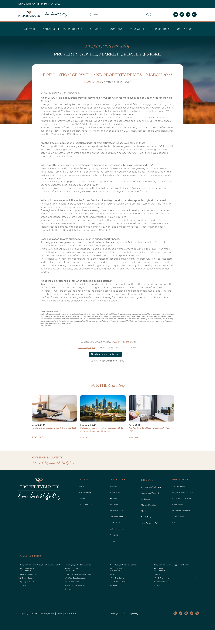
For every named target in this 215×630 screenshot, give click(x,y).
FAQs (174, 523)
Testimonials (178, 517)
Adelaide (114, 535)
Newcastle (115, 505)
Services (82, 498)
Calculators (177, 505)
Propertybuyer (46, 613)
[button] (195, 577)
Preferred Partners (181, 511)
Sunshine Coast (117, 529)
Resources (162, 29)
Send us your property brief (105, 354)
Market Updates (148, 505)
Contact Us (184, 29)
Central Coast (116, 517)
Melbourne (115, 492)
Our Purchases (72, 29)
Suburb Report (179, 486)
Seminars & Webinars (151, 487)
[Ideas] (134, 614)
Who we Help (139, 29)
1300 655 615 (25, 571)
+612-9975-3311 (116, 569)
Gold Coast (115, 523)
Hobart (113, 541)
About (82, 486)
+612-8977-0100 (27, 569)
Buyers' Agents (121, 342)
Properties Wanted (150, 493)
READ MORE (37, 437)
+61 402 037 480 (72, 569)
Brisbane (114, 498)
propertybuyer (86, 347)
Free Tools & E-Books (182, 498)
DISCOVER (29, 29)
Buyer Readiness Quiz (182, 492)
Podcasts (145, 499)
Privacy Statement (66, 613)
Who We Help (85, 492)
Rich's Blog (146, 517)
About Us (49, 29)
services (95, 29)
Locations (115, 29)
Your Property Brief (150, 523)
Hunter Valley (116, 511)
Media (144, 511)
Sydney (113, 486)
